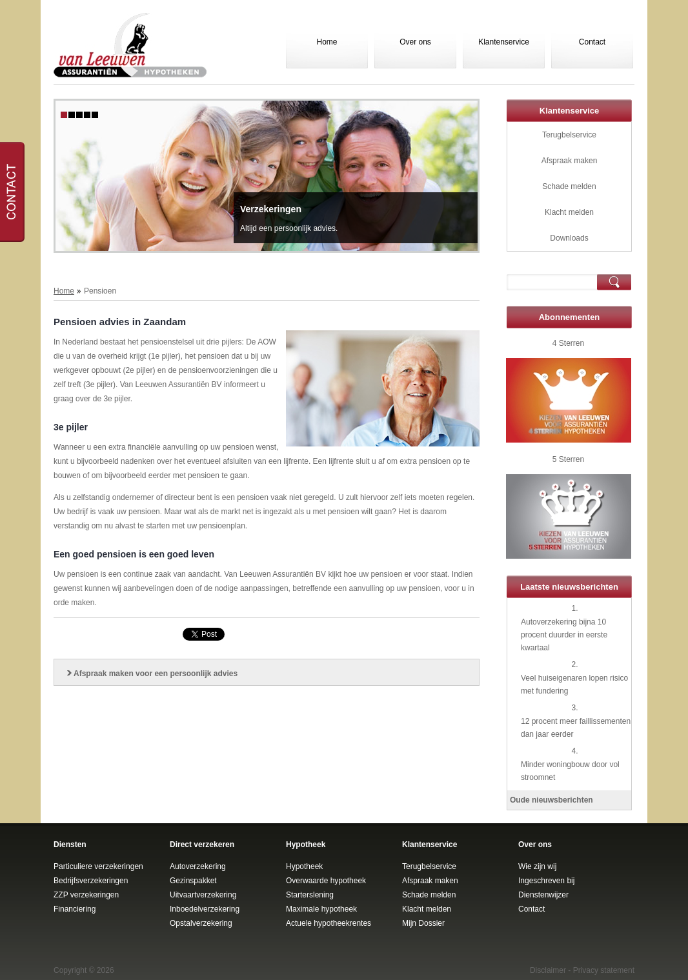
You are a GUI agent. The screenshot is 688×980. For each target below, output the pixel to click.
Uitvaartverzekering (203, 894)
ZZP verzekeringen (86, 894)
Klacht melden (569, 212)
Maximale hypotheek (321, 909)
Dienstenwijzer (543, 894)
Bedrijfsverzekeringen (91, 880)
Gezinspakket (193, 880)
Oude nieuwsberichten (551, 800)
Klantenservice (503, 41)
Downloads (569, 238)
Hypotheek (304, 866)
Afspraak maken (569, 160)
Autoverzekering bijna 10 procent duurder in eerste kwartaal (564, 634)
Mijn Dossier (423, 923)
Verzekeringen (270, 209)
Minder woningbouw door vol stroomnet (570, 771)
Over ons (415, 41)
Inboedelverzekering (204, 909)
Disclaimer (548, 970)
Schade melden (569, 186)
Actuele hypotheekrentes (328, 923)
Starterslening (310, 894)
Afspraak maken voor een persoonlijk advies (156, 673)
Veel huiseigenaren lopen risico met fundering (574, 684)
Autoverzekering (198, 866)
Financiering (75, 909)
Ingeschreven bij (546, 880)
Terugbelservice (569, 134)
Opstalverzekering (201, 923)
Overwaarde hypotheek (326, 880)
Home (326, 41)
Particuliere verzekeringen (98, 866)
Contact (592, 41)
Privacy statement (603, 970)
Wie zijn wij (537, 866)
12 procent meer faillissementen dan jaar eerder (576, 728)
